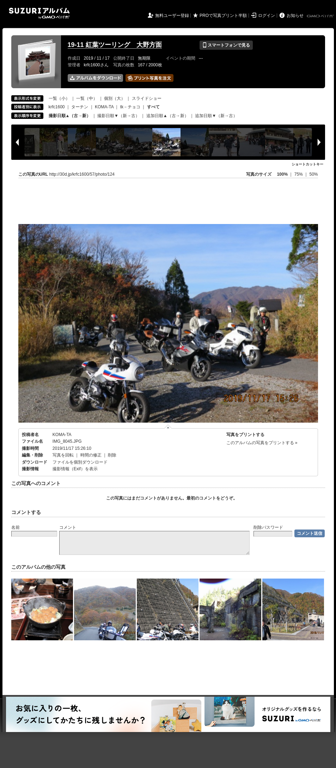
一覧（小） (59, 98)
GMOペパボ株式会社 (321, 16)
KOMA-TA (104, 106)
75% (299, 174)
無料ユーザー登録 (172, 15)
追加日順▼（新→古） (216, 115)
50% (313, 174)
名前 (15, 527)
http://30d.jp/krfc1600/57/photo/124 (82, 174)
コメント (67, 527)
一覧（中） (86, 98)
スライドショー (146, 98)
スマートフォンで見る (226, 45)
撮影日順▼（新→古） (118, 115)
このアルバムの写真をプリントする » (262, 442)
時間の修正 (91, 455)
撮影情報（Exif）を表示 (75, 468)
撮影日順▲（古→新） (70, 115)
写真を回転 (63, 455)
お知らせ (295, 15)
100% (282, 174)
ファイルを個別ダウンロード (80, 462)
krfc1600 (57, 106)
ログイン (266, 15)
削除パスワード (268, 527)
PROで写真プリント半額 (223, 15)
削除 (112, 455)
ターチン (79, 106)
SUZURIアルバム (39, 13)
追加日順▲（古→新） (167, 115)
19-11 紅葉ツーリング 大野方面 (115, 44)
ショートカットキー (307, 164)
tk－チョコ (130, 106)
